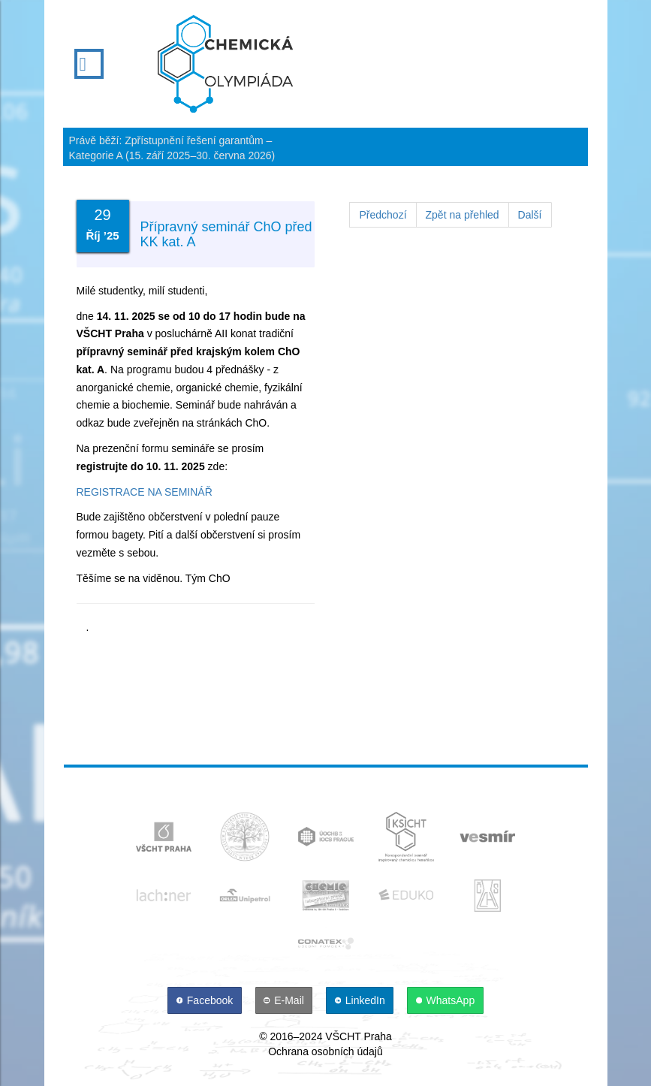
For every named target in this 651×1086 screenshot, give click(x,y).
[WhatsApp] (445, 1000)
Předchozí (382, 215)
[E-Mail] (285, 1000)
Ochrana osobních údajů (325, 1051)
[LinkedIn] (361, 1000)
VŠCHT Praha (358, 1036)
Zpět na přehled (462, 215)
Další (530, 215)
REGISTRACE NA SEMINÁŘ (144, 492)
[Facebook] (205, 1000)
